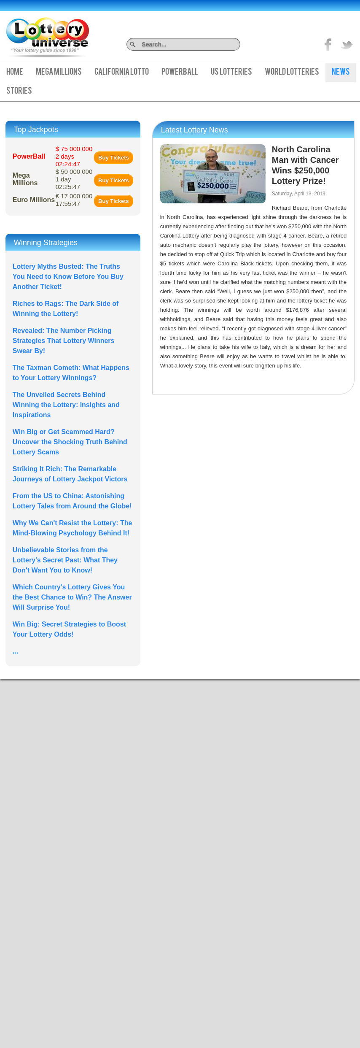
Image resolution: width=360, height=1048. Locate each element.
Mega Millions (59, 72)
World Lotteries (292, 72)
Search (237, 44)
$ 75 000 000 (74, 156)
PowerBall (179, 72)
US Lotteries (231, 72)
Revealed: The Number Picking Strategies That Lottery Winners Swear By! (64, 340)
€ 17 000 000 (74, 199)
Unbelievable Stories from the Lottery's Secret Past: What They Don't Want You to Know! (65, 560)
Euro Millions (34, 199)
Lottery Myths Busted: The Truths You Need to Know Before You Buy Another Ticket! (68, 276)
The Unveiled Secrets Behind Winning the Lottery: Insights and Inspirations (66, 405)
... (15, 651)
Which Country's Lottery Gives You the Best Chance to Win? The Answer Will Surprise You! (72, 597)
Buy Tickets (113, 157)
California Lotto (121, 72)
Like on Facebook (328, 44)
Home (14, 72)
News (341, 72)
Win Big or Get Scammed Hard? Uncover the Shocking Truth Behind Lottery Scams (70, 442)
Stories (19, 91)
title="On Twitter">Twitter (347, 44)
